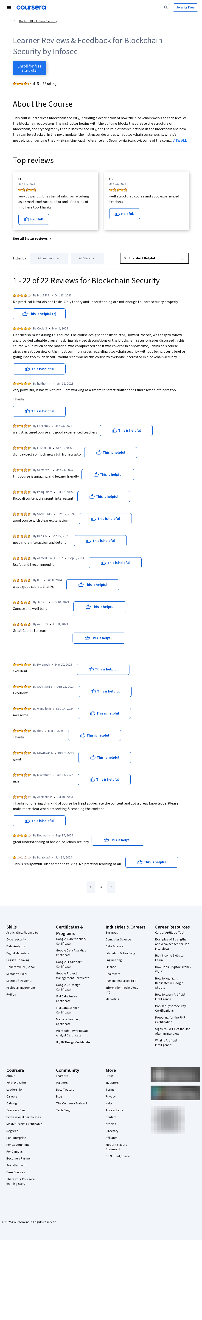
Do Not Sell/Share (118, 1156)
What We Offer (16, 1083)
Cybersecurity (16, 939)
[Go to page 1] (101, 887)
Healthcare (113, 974)
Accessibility (114, 1110)
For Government (17, 1145)
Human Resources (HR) (121, 981)
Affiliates (112, 1138)
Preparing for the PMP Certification (170, 1019)
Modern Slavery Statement (116, 1147)
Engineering (114, 960)
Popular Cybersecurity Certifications (170, 1008)
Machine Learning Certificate (68, 1021)
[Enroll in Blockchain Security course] (29, 68)
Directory (112, 1131)
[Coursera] (31, 7)
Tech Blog (63, 1110)
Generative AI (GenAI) (21, 967)
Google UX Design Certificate (68, 987)
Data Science (114, 946)
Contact (111, 1117)
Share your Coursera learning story (20, 1181)
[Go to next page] (111, 887)
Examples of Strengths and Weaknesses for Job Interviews (172, 944)
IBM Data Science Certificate (67, 1010)
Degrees (12, 1131)
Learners (62, 1076)
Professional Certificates (23, 1117)
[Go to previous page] (91, 887)
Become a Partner (18, 1158)
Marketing (112, 999)
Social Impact (15, 1165)
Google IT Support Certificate (68, 964)
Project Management (20, 987)
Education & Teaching (120, 953)
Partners (62, 1083)
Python (11, 994)
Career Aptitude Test (169, 932)
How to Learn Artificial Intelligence (170, 997)
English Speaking (18, 960)
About (10, 1076)
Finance (111, 967)
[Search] (166, 7)
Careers (11, 1096)
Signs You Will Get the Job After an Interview (173, 1031)
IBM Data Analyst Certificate (67, 998)
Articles (111, 1124)
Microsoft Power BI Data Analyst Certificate (72, 1033)
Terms (110, 1089)
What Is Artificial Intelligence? (166, 1042)
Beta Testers (65, 1089)
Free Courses (15, 1172)
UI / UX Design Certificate (73, 1042)
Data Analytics (16, 946)
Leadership (14, 1089)
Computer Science (118, 939)
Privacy (111, 1096)
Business (112, 932)
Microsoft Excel (16, 974)
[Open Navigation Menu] (9, 7)
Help (109, 1103)
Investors (112, 1083)
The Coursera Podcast (71, 1103)
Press (110, 1076)
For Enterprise (16, 1138)
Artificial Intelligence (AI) (22, 932)
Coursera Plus (15, 1110)
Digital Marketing (17, 953)
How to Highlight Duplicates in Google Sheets (169, 983)
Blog (59, 1096)
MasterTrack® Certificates (24, 1124)
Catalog (11, 1103)
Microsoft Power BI (19, 981)
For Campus (14, 1151)
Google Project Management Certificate (72, 975)
